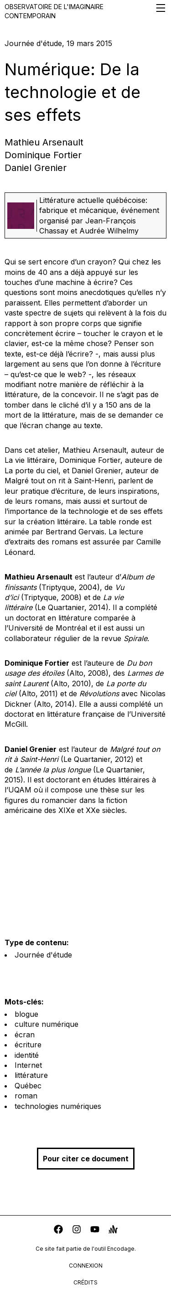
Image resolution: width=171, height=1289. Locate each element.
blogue (26, 1014)
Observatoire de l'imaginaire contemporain (85, 11)
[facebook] (58, 1230)
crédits (85, 1282)
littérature (31, 1075)
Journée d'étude (43, 954)
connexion (86, 1265)
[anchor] (113, 1230)
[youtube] (94, 1230)
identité (27, 1055)
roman (26, 1095)
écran (25, 1034)
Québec (28, 1085)
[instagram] (76, 1230)
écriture (28, 1044)
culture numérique (46, 1024)
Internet (28, 1065)
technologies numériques (58, 1106)
